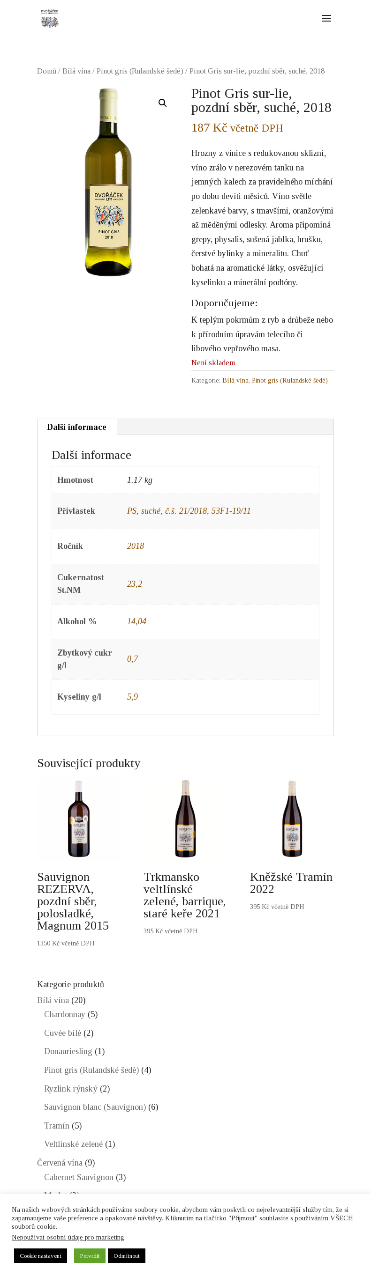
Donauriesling (68, 1051)
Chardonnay (64, 1014)
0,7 (132, 659)
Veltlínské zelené (73, 1144)
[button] (162, 103)
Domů (46, 70)
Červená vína (60, 1162)
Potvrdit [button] (90, 1255)
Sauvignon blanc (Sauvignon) (95, 1107)
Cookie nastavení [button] (40, 1255)
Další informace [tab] (76, 427)
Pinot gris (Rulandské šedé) (140, 70)
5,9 (132, 696)
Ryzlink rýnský (71, 1088)
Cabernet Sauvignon (79, 1177)
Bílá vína (76, 70)
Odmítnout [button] (127, 1255)
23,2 (134, 584)
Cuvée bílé (62, 1033)
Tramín (56, 1125)
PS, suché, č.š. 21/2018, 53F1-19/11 (189, 511)
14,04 (136, 621)
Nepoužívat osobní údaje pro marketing (68, 1237)
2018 (135, 546)
